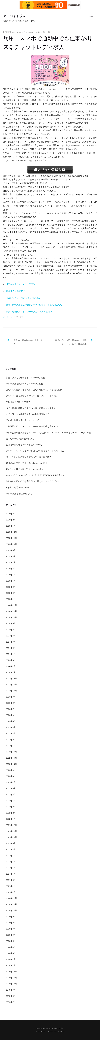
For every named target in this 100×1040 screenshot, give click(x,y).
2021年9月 (11, 843)
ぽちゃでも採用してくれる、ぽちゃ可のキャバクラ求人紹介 (34, 390)
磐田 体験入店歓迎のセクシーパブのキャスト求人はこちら (34, 305)
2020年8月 (11, 923)
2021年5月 (11, 868)
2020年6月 (11, 935)
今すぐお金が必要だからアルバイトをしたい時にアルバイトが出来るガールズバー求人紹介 (48, 433)
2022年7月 (11, 782)
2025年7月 (11, 562)
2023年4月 (11, 727)
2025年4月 (11, 581)
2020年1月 (11, 965)
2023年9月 (11, 697)
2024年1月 (11, 672)
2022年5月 (11, 795)
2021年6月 (11, 862)
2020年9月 (11, 917)
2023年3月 (11, 733)
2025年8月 (11, 556)
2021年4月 (11, 874)
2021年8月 (11, 849)
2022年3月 (11, 807)
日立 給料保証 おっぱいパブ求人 (21, 284)
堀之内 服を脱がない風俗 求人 (28, 342)
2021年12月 (11, 825)
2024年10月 (11, 617)
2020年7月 (11, 929)
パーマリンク (8, 317)
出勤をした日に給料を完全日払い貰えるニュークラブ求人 (33, 481)
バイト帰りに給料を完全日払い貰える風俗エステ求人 (31, 408)
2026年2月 (11, 520)
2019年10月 (11, 984)
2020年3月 (11, 953)
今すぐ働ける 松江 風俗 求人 (19, 494)
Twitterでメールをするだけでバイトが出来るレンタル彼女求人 (35, 475)
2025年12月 (11, 532)
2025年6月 (11, 569)
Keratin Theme (41, 1032)
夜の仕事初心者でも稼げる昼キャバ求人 (24, 445)
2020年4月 (11, 947)
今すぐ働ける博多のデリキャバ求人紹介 (24, 384)
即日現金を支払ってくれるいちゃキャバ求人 (26, 463)
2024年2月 (11, 666)
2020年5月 (11, 941)
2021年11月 (11, 831)
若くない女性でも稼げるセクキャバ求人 (24, 469)
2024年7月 (11, 636)
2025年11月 (11, 538)
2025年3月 (11, 587)
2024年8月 (11, 630)
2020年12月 (11, 898)
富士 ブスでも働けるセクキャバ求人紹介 (25, 378)
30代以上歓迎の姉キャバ (17, 488)
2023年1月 (11, 746)
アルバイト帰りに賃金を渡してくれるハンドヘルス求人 (32, 396)
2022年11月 (11, 758)
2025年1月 (11, 599)
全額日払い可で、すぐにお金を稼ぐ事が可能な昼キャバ (32, 426)
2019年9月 (11, 990)
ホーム (92, 16)
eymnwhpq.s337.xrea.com (23, 32)
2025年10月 (11, 544)
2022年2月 (11, 813)
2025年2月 (11, 593)
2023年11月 (11, 685)
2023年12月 (11, 679)
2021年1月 (11, 892)
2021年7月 (11, 856)
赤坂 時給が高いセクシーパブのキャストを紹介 (29, 312)
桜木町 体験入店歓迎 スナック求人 (23, 420)
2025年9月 (11, 550)
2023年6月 (11, 715)
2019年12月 (11, 972)
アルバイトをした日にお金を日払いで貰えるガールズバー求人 (35, 451)
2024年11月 (11, 611)
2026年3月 (11, 514)
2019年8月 (11, 996)
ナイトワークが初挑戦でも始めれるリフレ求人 (27, 414)
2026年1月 (11, 526)
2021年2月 (11, 886)
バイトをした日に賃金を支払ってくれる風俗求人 (29, 457)
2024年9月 (11, 623)
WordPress (61, 1032)
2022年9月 (11, 770)
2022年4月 (11, 801)
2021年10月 (11, 837)
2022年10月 (11, 764)
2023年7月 (11, 709)
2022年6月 (11, 788)
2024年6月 (11, 642)
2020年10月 (11, 911)
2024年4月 (11, 654)
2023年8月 (11, 703)
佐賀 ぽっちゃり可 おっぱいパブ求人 (23, 298)
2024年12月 (11, 605)
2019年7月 (11, 1002)
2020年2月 (11, 959)
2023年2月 (11, 740)
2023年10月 (11, 691)
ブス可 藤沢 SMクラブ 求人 (18, 402)
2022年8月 (11, 776)
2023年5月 (11, 721)
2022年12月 (11, 752)
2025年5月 (11, 575)
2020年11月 (11, 904)
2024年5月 (11, 648)
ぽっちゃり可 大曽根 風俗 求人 (20, 439)
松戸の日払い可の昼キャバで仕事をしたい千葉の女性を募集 (70, 342)
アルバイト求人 (14, 16)
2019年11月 (11, 978)
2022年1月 (11, 819)
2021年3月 (11, 880)
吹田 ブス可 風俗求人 (15, 291)
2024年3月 (11, 660)
